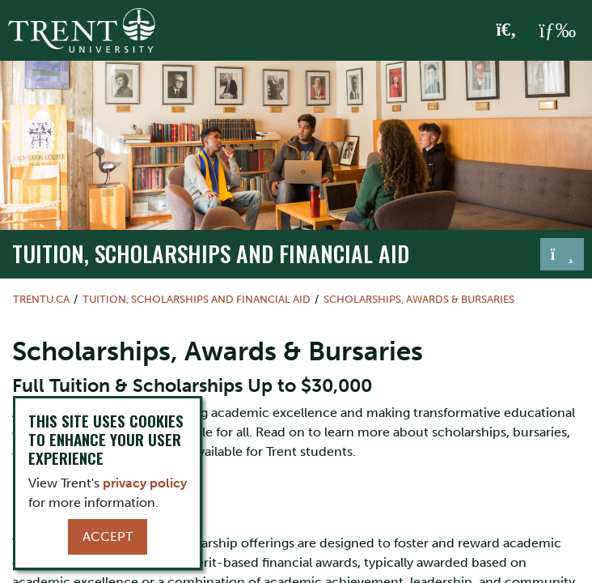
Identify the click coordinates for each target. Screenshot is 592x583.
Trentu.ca (41, 299)
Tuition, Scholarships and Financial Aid (210, 253)
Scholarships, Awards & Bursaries (418, 299)
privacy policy (145, 483)
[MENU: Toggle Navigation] (557, 30)
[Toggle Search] (506, 30)
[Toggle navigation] (562, 254)
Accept (107, 536)
